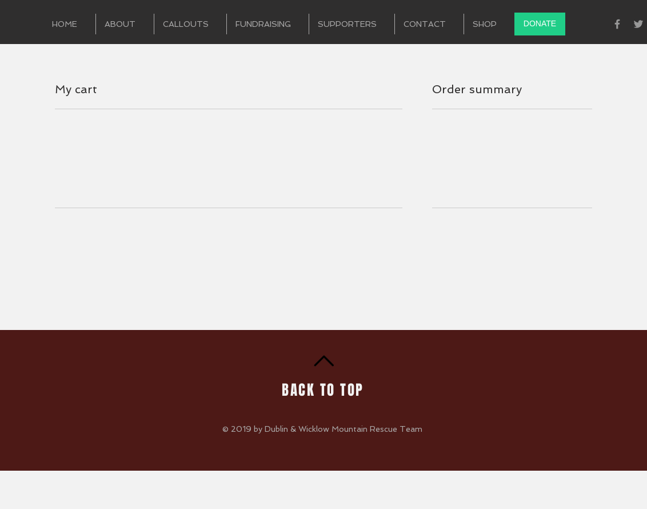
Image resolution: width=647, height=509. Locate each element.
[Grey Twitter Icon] (638, 24)
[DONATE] (539, 24)
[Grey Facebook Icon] (617, 24)
